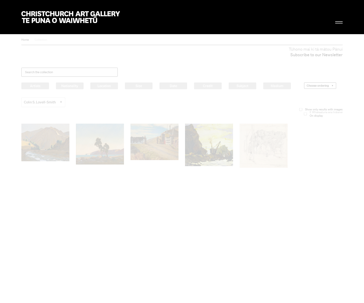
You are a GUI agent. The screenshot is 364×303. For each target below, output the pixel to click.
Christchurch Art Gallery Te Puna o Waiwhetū (70, 17)
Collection (41, 40)
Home (25, 40)
